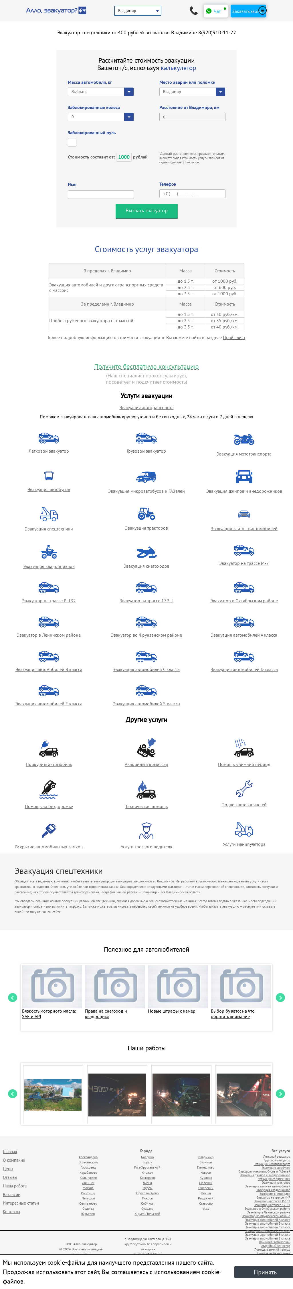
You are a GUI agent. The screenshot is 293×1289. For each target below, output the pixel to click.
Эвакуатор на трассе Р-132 (49, 600)
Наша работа (15, 1186)
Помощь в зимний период (244, 764)
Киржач (147, 1172)
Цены (8, 1168)
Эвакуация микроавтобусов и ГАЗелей (146, 491)
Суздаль (147, 1208)
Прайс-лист (234, 337)
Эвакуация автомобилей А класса (244, 635)
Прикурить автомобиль (49, 764)
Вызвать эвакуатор (147, 210)
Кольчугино (88, 1177)
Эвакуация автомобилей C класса (146, 669)
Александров (88, 1157)
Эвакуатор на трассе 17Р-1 (146, 600)
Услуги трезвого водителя (146, 847)
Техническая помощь (146, 806)
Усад (206, 1208)
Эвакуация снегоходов (146, 566)
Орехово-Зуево (147, 1193)
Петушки (88, 1198)
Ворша (147, 1162)
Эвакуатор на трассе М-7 (244, 563)
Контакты (11, 1211)
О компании (14, 1160)
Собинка (147, 1203)
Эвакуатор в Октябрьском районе (244, 600)
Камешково (205, 1167)
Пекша (206, 1193)
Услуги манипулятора (244, 844)
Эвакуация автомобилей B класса (48, 669)
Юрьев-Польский (147, 1213)
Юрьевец (88, 1213)
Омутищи (88, 1193)
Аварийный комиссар (146, 764)
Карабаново (88, 1172)
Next (280, 997)
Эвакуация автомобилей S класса (146, 703)
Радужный (205, 1198)
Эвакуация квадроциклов (49, 566)
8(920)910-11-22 (217, 32)
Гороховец (88, 1167)
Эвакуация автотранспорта (147, 407)
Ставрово (206, 1203)
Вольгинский (88, 1162)
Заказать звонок (248, 11)
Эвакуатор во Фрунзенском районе (146, 635)
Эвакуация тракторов (146, 528)
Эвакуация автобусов (48, 489)
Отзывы (10, 1177)
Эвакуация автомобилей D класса (244, 669)
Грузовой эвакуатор (146, 451)
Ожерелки (205, 1188)
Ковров (206, 1172)
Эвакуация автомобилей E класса (48, 703)
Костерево (147, 1177)
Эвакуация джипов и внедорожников (244, 491)
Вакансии (11, 1194)
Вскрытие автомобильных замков (49, 847)
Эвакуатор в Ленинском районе (49, 635)
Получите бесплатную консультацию (146, 367)
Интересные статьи (21, 1203)
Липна (147, 1183)
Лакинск (88, 1183)
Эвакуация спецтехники (49, 529)
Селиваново (88, 1203)
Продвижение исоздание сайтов (216, 1248)
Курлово (206, 1177)
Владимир (205, 1157)
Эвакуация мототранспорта (244, 454)
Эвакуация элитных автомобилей (244, 528)
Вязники (205, 1162)
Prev (12, 997)
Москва (88, 1188)
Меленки (205, 1183)
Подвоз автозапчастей (244, 804)
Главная (10, 1151)
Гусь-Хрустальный (147, 1167)
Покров (147, 1198)
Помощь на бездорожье (49, 806)
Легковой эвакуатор (49, 451)
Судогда (88, 1208)
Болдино (147, 1157)
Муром (147, 1188)
